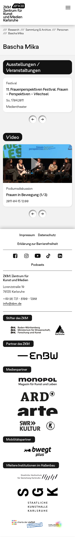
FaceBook (15, 255)
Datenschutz (47, 235)
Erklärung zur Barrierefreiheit (37, 243)
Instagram (26, 255)
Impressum (27, 235)
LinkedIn (60, 255)
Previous (33, 119)
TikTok (49, 255)
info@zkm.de (12, 303)
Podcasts (37, 264)
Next (42, 119)
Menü (68, 7)
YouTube (38, 255)
